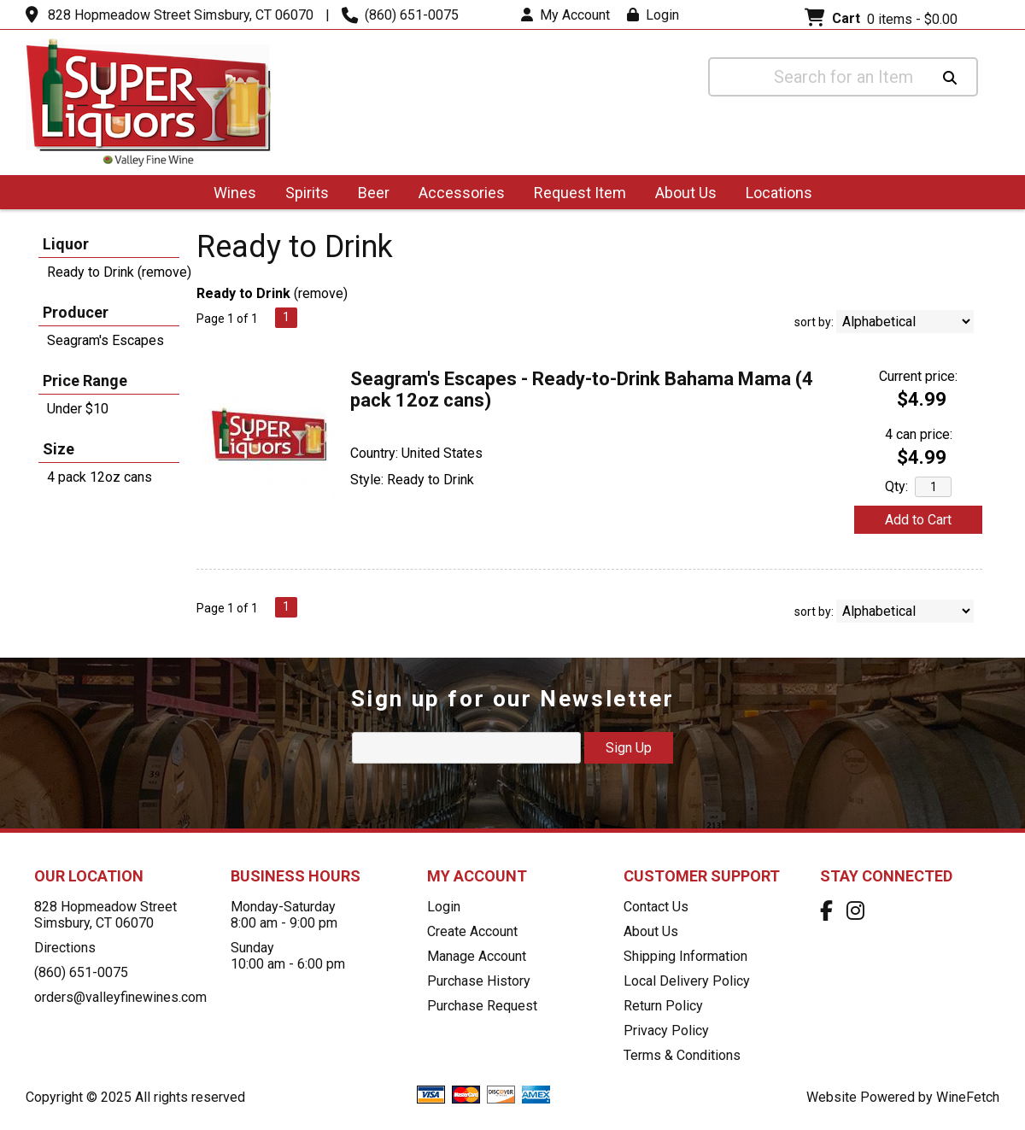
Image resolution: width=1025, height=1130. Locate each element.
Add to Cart (918, 520)
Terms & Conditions (682, 1055)
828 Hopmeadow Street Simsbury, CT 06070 (180, 15)
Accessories (456, 194)
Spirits (301, 194)
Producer (75, 312)
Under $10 (77, 409)
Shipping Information (685, 956)
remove (320, 293)
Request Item (580, 193)
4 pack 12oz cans (99, 477)
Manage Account (476, 956)
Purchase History (478, 981)
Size (58, 449)
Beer (368, 194)
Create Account (472, 931)
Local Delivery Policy (687, 981)
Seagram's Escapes (105, 340)
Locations (773, 194)
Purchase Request (482, 1006)
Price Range (85, 380)
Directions (65, 948)
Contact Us (656, 907)
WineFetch (967, 1097)
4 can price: (918, 434)
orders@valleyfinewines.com (120, 997)
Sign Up (629, 748)
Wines (229, 194)
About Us (680, 194)
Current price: (918, 376)
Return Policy (663, 1006)
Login (653, 15)
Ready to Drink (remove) (119, 272)
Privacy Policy (666, 1030)
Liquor (66, 244)
